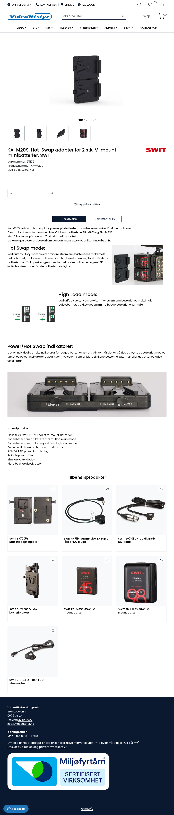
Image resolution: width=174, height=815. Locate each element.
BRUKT (128, 27)
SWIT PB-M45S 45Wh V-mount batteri (80, 611)
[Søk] (91, 16)
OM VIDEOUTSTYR (20, 4)
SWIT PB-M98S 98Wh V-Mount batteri (134, 611)
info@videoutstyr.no (20, 724)
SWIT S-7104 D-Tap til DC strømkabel (26, 681)
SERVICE (68, 4)
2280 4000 (25, 720)
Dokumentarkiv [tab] (104, 219)
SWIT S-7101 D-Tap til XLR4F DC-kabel (136, 540)
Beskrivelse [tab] (69, 219)
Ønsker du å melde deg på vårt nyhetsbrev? (37, 747)
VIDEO (20, 27)
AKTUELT (110, 27)
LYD (35, 27)
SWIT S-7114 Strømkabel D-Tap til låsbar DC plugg (86, 540)
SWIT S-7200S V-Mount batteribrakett (25, 611)
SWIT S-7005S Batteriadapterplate (23, 540)
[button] (81, 120)
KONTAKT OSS (46, 4)
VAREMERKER (88, 27)
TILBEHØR (65, 27)
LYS (48, 27)
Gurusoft (87, 809)
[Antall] (32, 193)
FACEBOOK (86, 4)
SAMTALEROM (148, 27)
